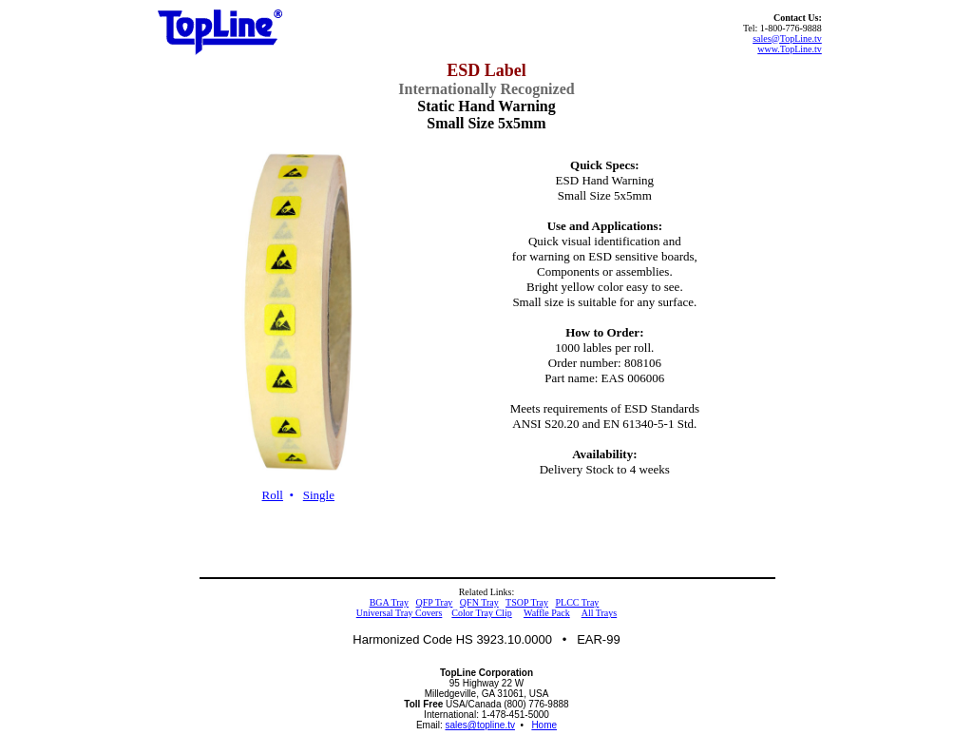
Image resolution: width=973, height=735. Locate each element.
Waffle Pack (547, 613)
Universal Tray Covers (399, 613)
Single (318, 495)
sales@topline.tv (480, 725)
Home (544, 725)
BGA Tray (389, 602)
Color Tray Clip (481, 613)
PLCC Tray (577, 602)
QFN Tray (479, 602)
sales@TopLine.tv (787, 38)
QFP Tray (434, 602)
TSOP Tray (527, 602)
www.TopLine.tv (789, 49)
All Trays (600, 613)
